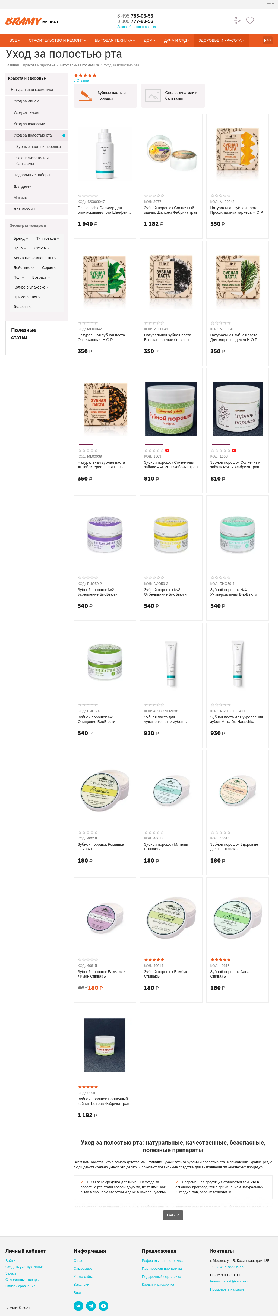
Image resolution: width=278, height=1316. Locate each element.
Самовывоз (83, 1268)
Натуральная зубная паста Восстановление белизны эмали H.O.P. (167, 337)
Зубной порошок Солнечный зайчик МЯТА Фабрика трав (235, 464)
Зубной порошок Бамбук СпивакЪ (165, 974)
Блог (77, 1293)
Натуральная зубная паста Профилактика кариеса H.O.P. (237, 210)
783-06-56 (135, 16)
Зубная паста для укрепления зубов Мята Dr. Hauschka (236, 719)
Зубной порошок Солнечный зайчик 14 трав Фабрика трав (103, 1101)
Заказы (11, 1273)
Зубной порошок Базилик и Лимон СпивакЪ (101, 974)
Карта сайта (83, 1277)
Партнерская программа (162, 1268)
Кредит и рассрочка (158, 1284)
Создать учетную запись (25, 1267)
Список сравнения (20, 1286)
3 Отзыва (173, 77)
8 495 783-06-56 (230, 1267)
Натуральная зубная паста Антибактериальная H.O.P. (101, 464)
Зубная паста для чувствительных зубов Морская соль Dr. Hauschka (168, 719)
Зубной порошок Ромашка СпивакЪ (101, 846)
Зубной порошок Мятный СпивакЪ (166, 846)
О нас (78, 1261)
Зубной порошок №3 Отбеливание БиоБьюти (165, 592)
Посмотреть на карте (227, 1289)
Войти (10, 1261)
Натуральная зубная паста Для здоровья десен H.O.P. (234, 337)
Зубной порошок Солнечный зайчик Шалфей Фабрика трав (170, 210)
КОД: (82, 202)
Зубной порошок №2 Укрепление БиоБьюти (98, 592)
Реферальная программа (162, 1261)
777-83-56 (135, 21)
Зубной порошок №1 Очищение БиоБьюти (96, 719)
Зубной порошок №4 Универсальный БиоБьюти (233, 592)
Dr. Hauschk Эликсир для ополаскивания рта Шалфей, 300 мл (103, 210)
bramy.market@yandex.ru (230, 1281)
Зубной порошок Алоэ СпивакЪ (229, 974)
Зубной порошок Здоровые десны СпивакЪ (234, 846)
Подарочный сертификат (162, 1277)
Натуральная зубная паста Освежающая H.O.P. (101, 337)
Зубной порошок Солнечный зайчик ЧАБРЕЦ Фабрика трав (171, 464)
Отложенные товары (22, 1280)
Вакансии (81, 1284)
